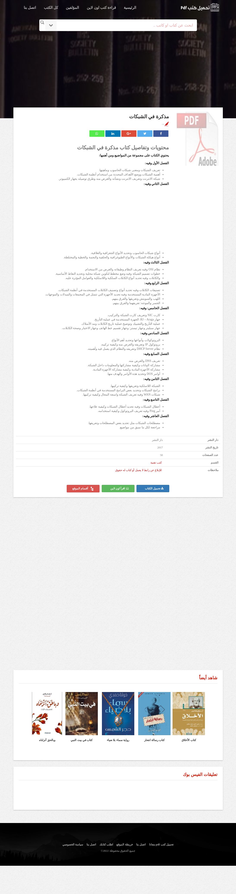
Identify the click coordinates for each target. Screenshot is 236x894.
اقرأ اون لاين (119, 488)
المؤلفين (72, 8)
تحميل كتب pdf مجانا (161, 844)
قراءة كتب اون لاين (101, 8)
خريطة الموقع (124, 844)
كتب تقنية (156, 462)
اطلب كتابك (106, 844)
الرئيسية (130, 8)
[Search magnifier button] (42, 22)
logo (200, 7)
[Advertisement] (118, 69)
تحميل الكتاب (154, 488)
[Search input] (124, 25)
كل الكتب (51, 8)
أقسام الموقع (83, 489)
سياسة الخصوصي (72, 844)
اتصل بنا (30, 8)
